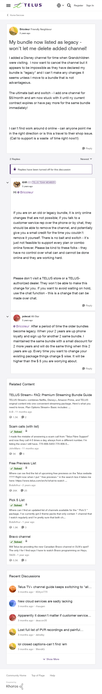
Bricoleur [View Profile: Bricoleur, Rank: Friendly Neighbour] (25, 29)
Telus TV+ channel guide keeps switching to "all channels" (53, 587)
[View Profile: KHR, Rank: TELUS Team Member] (16, 184)
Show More (51, 659)
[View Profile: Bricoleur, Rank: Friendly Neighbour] (13, 31)
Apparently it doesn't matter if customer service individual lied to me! (53, 615)
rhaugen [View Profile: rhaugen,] (40, 605)
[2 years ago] (28, 485)
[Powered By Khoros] (51, 686)
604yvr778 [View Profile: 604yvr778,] (41, 591)
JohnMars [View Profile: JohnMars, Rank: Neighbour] (14, 448)
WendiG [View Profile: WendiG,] (40, 649)
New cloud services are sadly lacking (45, 601)
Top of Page (38, 675)
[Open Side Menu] (8, 5)
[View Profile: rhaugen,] (12, 603)
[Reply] (87, 148)
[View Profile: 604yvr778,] (12, 589)
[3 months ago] (25, 592)
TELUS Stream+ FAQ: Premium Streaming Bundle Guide (50, 395)
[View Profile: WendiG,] (12, 646)
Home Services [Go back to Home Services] (15, 15)
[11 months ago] (23, 411)
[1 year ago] (27, 522)
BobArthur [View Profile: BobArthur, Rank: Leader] (15, 485)
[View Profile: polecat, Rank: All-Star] (16, 318)
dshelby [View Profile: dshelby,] (40, 634)
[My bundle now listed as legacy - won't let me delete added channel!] (27, 186)
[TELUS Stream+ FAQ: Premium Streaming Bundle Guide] (51, 403)
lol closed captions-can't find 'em (42, 644)
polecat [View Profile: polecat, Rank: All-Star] (26, 316)
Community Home (16, 675)
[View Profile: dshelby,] (12, 631)
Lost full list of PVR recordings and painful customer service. (49, 630)
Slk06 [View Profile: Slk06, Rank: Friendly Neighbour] (12, 554)
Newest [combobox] (86, 159)
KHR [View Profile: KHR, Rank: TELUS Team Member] (24, 182)
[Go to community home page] (28, 5)
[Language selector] (60, 5)
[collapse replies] (7, 183)
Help (52, 675)
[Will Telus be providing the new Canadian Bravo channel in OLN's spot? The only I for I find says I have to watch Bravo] (51, 548)
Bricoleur (26, 192)
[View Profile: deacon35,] (12, 617)
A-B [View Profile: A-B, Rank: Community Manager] (11, 411)
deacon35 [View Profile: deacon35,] (41, 620)
